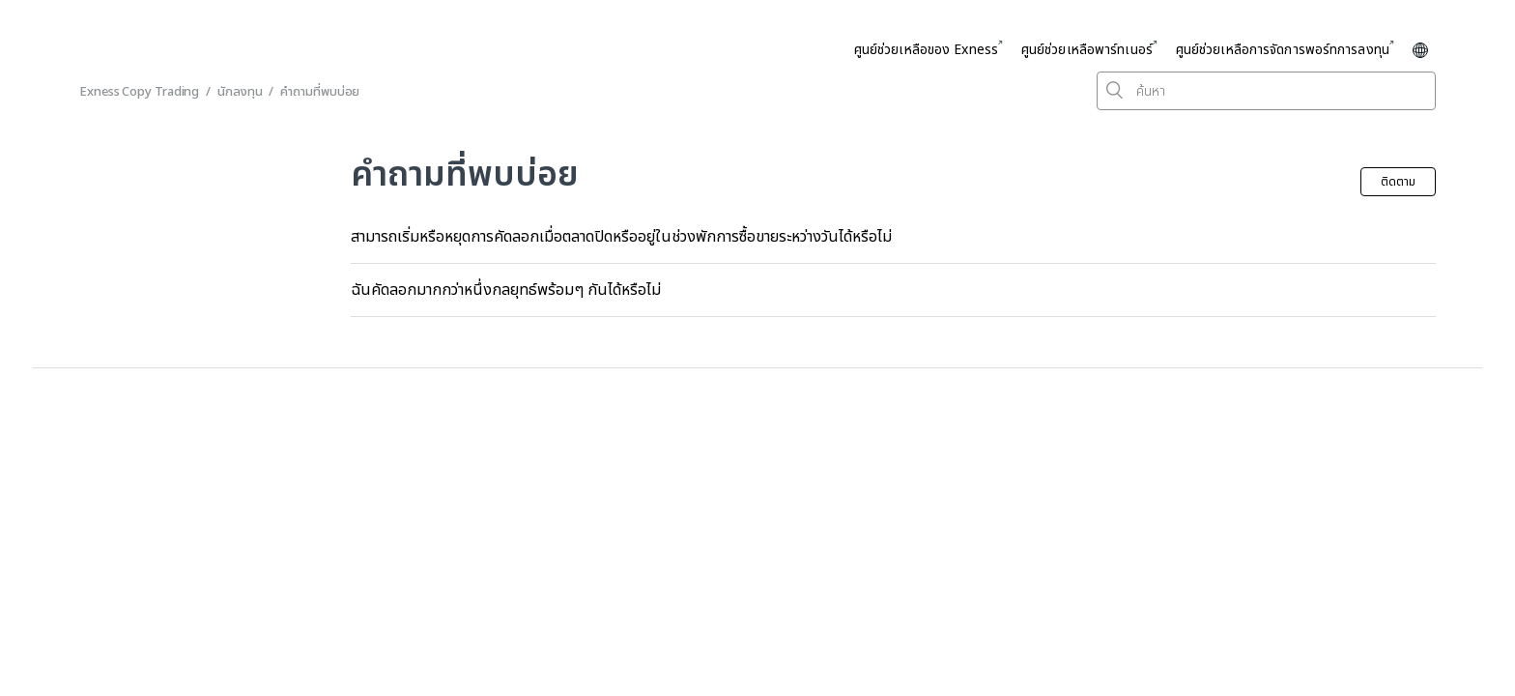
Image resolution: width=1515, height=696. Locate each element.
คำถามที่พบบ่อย (319, 92)
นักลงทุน (239, 92)
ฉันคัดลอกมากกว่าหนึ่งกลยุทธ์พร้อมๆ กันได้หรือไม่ (506, 290)
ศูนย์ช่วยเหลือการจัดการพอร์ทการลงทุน (1282, 50)
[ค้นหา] (1266, 91)
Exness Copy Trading (139, 92)
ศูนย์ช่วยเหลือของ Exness (926, 50)
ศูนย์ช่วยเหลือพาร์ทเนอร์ (1087, 50)
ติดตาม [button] (1398, 181)
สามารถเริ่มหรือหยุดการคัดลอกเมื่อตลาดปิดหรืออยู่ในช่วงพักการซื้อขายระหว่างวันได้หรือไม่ (621, 236)
